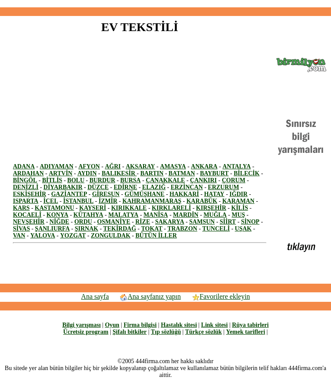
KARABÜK (201, 201)
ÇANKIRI (203, 180)
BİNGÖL (25, 180)
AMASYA (173, 166)
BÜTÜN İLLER (156, 235)
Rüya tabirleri (250, 325)
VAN (19, 235)
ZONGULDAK (111, 235)
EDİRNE (125, 187)
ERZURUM (223, 187)
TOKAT (151, 228)
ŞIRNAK (86, 228)
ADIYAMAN (56, 166)
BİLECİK (246, 173)
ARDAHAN (28, 173)
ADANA (24, 166)
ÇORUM (233, 180)
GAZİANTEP (69, 194)
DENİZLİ (25, 187)
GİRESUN (106, 194)
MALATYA (123, 215)
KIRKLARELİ (171, 208)
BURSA (130, 180)
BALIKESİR (119, 173)
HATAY (214, 194)
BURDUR (102, 180)
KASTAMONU (55, 208)
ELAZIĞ (154, 187)
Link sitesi (214, 325)
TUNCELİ (216, 228)
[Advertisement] (165, 3)
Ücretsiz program (86, 332)
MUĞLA (215, 215)
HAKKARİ (184, 194)
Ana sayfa (95, 296)
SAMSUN (202, 221)
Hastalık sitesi (179, 325)
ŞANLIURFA (52, 228)
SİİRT (228, 221)
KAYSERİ (92, 208)
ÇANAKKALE (165, 180)
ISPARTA (25, 201)
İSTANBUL (78, 201)
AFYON (89, 166)
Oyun (112, 325)
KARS (21, 208)
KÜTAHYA (88, 215)
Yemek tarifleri (245, 332)
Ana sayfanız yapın (150, 296)
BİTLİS (52, 180)
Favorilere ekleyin (220, 296)
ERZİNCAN (187, 187)
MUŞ (238, 215)
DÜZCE (98, 187)
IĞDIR (238, 194)
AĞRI (113, 166)
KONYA (58, 215)
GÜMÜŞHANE (145, 194)
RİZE (142, 221)
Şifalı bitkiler (129, 332)
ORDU (83, 221)
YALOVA (42, 235)
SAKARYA (169, 221)
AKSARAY (140, 166)
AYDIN (87, 173)
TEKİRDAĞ (119, 228)
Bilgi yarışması (81, 325)
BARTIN (151, 173)
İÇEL (51, 201)
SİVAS (21, 228)
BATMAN (182, 173)
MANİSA (156, 215)
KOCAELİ (27, 215)
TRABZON (182, 228)
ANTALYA (236, 166)
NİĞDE (59, 221)
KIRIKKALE (129, 208)
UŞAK (243, 228)
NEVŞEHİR (28, 221)
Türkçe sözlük (203, 332)
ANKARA (204, 166)
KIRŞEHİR (211, 208)
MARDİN (185, 215)
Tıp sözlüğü (166, 332)
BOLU (75, 180)
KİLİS (239, 208)
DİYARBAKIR (63, 187)
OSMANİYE (113, 221)
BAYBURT (214, 173)
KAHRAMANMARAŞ (151, 201)
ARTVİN (60, 173)
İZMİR (108, 201)
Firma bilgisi (140, 325)
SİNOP (250, 221)
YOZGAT (73, 235)
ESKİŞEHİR (29, 194)
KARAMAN (238, 201)
